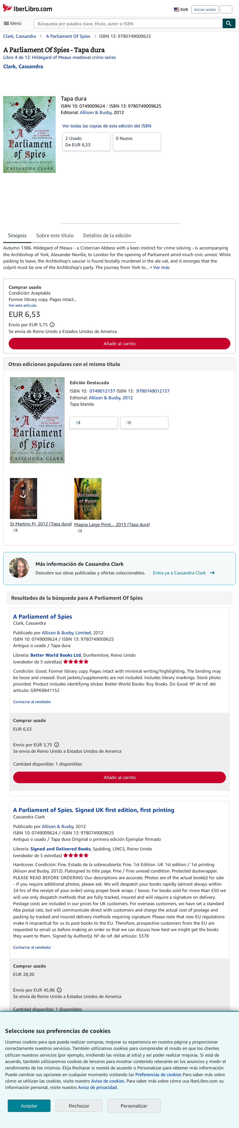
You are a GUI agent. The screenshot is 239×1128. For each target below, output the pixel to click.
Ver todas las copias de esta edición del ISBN (106, 125)
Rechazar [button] (79, 1105)
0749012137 (103, 391)
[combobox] (128, 23)
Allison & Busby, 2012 (111, 397)
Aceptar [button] (29, 1105)
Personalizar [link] (134, 1105)
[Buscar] (229, 23)
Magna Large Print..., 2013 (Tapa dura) (112, 524)
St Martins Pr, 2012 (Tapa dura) (41, 523)
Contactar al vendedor (32, 701)
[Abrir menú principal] (14, 23)
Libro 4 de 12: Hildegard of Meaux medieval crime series (59, 57)
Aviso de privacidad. (98, 1087)
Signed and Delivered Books (60, 848)
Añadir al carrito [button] (120, 343)
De (86, 141)
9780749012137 (153, 391)
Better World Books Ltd (55, 655)
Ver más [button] (161, 267)
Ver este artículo (22, 305)
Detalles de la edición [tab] (107, 235)
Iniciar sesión (205, 9)
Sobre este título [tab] (55, 235)
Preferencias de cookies (158, 1074)
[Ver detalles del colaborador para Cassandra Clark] (23, 66)
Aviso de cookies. (108, 1080)
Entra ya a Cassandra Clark (184, 573)
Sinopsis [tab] (17, 235)
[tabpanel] (117, 258)
